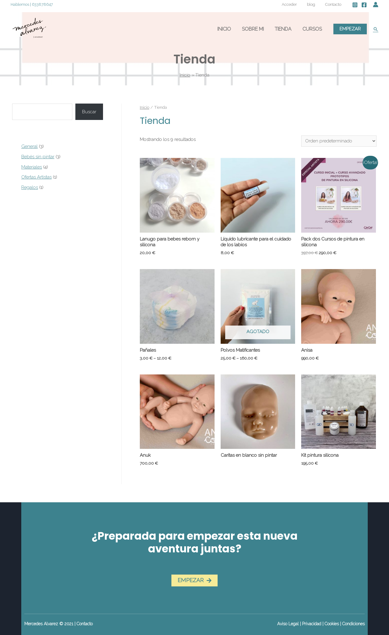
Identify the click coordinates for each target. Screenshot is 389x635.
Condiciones (353, 623)
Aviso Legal (288, 623)
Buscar (89, 111)
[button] (194, 580)
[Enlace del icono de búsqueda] (375, 29)
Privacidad (311, 623)
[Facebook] (364, 5)
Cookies (332, 623)
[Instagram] (355, 5)
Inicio (144, 107)
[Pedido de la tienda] (339, 141)
